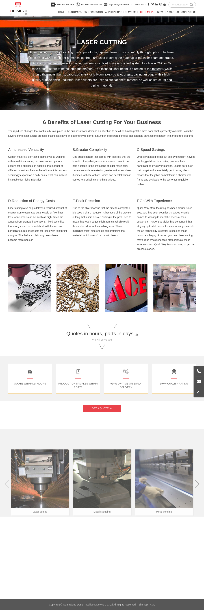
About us (173, 12)
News (160, 12)
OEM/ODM (130, 12)
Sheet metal (147, 12)
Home (61, 12)
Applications (113, 12)
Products (96, 12)
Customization (77, 12)
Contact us (188, 12)
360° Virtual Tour (65, 4)
